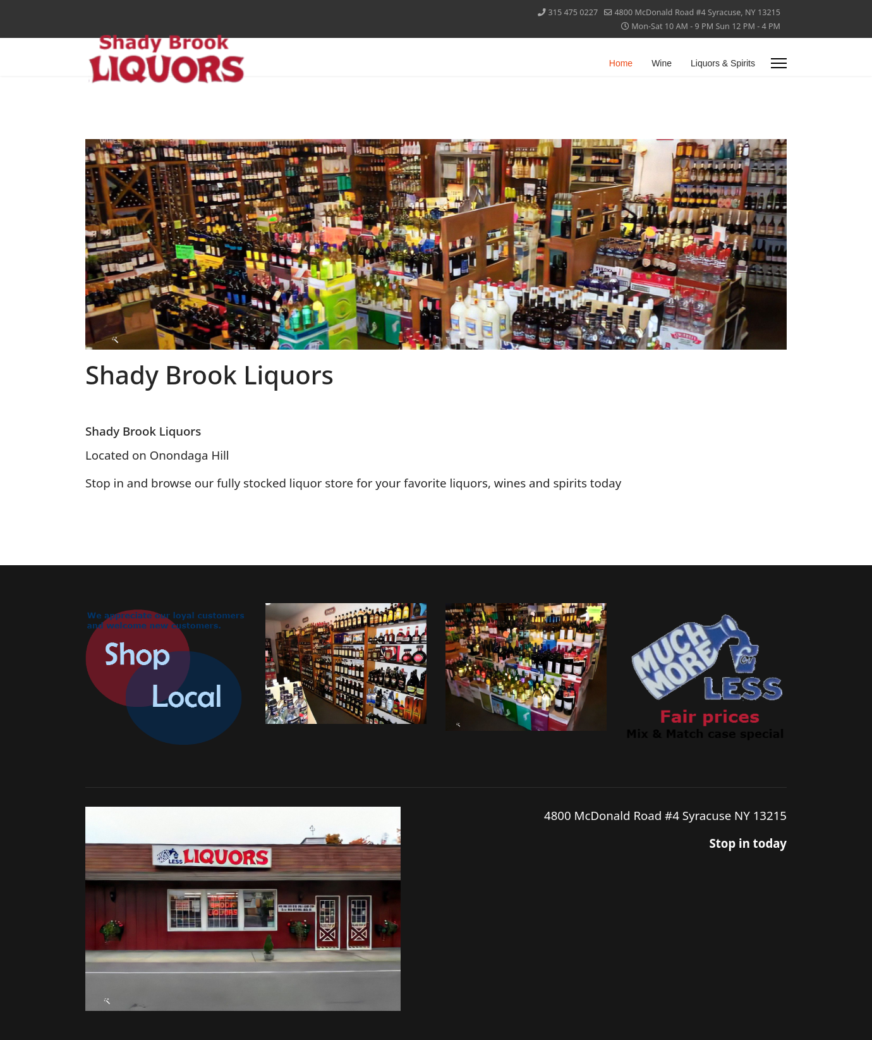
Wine (661, 63)
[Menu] (779, 63)
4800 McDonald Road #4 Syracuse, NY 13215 (697, 12)
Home (621, 63)
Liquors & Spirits (723, 63)
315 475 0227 (573, 12)
